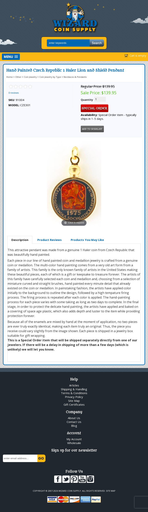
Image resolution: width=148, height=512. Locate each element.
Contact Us (74, 422)
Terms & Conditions (74, 393)
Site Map (74, 401)
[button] (11, 57)
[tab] (19, 240)
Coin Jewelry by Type (50, 76)
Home (9, 76)
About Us (74, 418)
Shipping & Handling (74, 389)
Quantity (87, 100)
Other (18, 76)
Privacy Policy (74, 397)
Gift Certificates (74, 404)
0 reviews (13, 92)
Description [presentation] (19, 240)
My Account (74, 439)
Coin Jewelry (30, 76)
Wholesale (74, 443)
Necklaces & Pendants (75, 76)
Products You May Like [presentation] (87, 240)
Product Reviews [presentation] (49, 240)
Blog (74, 426)
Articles (74, 385)
